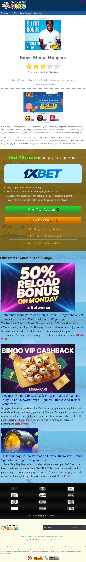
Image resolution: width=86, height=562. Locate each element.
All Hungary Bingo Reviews (44, 242)
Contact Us (31, 536)
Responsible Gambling (47, 536)
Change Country (78, 527)
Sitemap (62, 536)
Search (57, 536)
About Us (23, 536)
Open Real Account (41, 209)
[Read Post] (21, 423)
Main (15, 13)
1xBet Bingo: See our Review (43, 229)
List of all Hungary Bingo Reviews (43, 516)
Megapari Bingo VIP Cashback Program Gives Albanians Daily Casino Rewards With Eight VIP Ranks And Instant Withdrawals (40, 400)
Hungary (6, 13)
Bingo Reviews (25, 13)
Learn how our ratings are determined (43, 84)
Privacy (37, 536)
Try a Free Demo (41, 220)
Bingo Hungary (7, 143)
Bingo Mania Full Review (43, 72)
